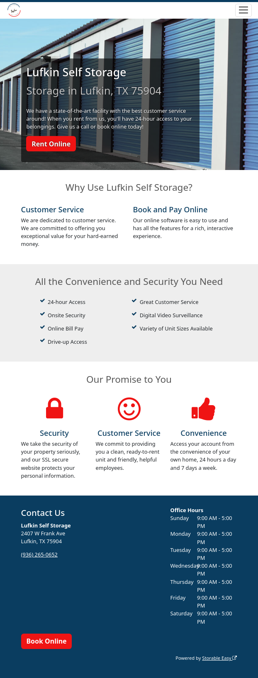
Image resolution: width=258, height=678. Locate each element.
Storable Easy (219, 658)
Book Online (46, 641)
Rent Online (51, 143)
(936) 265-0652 (39, 554)
